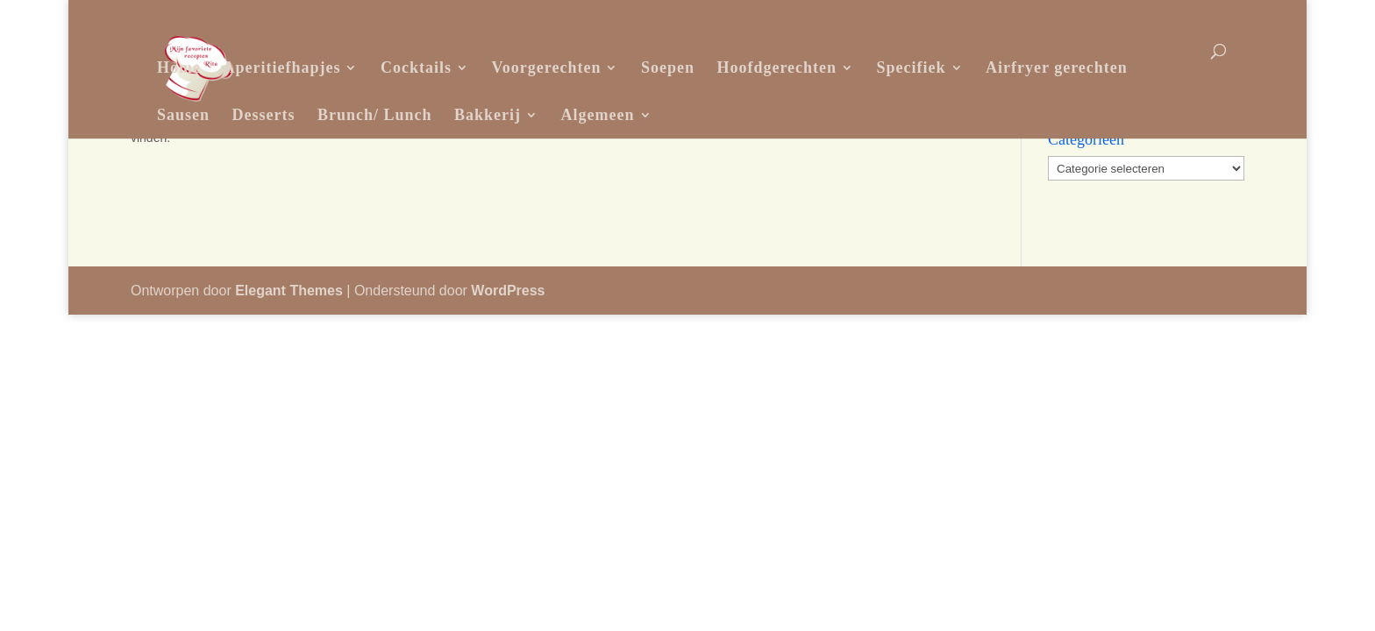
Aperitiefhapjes (281, 67)
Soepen (668, 67)
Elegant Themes (289, 290)
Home (179, 67)
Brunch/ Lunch (374, 115)
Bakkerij (487, 115)
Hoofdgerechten (776, 67)
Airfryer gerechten (1057, 67)
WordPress (508, 290)
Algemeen (598, 115)
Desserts (264, 115)
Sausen (183, 115)
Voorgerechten (546, 67)
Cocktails (416, 67)
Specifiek (911, 67)
